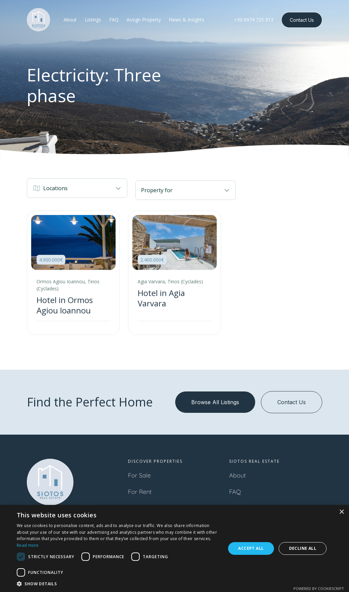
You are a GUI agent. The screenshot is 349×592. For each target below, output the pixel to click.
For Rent (140, 492)
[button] (77, 188)
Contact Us (302, 20)
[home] (38, 19)
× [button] (341, 512)
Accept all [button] (251, 548)
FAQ (235, 492)
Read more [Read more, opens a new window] (28, 545)
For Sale (139, 475)
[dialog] (174, 548)
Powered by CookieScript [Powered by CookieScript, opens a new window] (318, 588)
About (237, 475)
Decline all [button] (302, 548)
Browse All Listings (215, 402)
